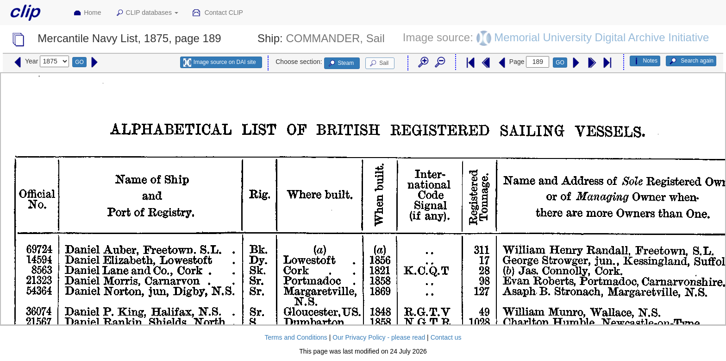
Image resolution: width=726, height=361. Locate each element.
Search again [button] (691, 61)
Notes (644, 61)
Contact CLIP (217, 13)
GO (79, 62)
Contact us (446, 337)
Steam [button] (340, 63)
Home (87, 13)
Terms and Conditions (295, 337)
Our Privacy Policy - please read (378, 337)
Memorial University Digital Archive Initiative (601, 37)
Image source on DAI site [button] (219, 62)
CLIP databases (146, 13)
